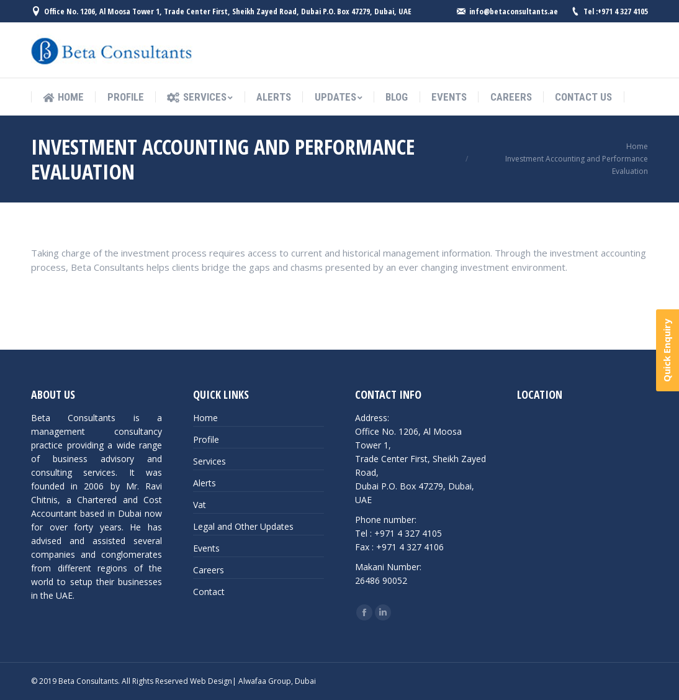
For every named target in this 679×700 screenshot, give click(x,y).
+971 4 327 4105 (623, 11)
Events (206, 548)
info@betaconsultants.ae (513, 11)
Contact (209, 592)
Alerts (204, 483)
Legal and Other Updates (243, 526)
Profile (206, 439)
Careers (208, 570)
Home (637, 146)
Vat (199, 505)
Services (209, 461)
